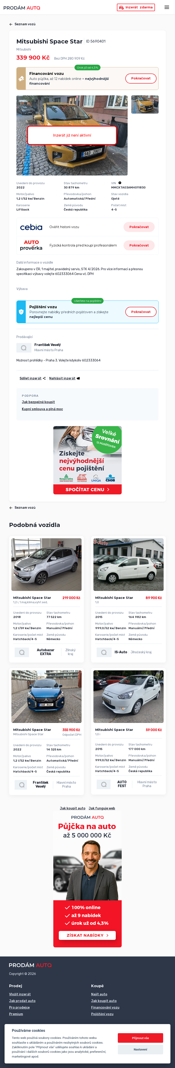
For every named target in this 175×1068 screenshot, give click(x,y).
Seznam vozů (22, 24)
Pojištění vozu (102, 1014)
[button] (64, 378)
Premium (16, 1014)
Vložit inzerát (20, 994)
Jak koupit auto (72, 808)
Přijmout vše (140, 1038)
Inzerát (136, 7)
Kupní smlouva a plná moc (42, 409)
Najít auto (99, 994)
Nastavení (140, 1049)
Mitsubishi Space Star (32, 598)
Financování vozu (105, 1008)
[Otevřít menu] (166, 7)
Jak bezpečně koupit (38, 402)
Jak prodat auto (22, 1001)
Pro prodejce (19, 1008)
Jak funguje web (102, 808)
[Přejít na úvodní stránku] (22, 7)
